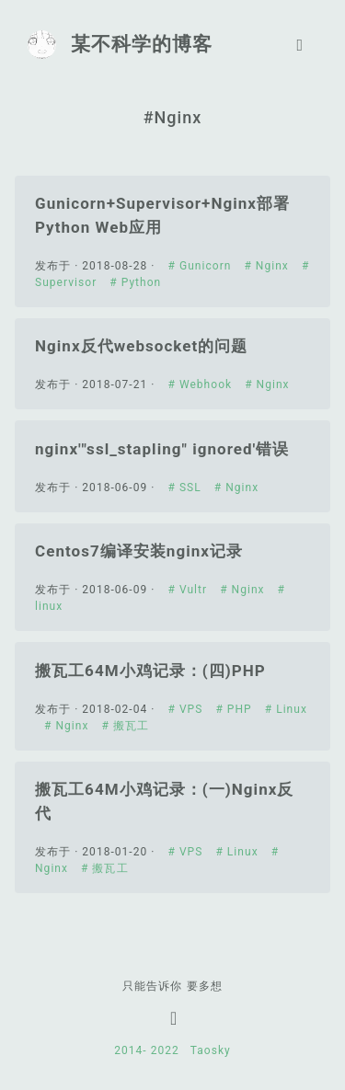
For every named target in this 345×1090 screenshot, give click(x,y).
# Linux (286, 709)
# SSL (186, 487)
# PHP (235, 709)
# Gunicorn (202, 265)
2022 (172, 1050)
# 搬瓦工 (125, 725)
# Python (135, 282)
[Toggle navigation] (299, 44)
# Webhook (202, 384)
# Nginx (268, 265)
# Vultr (190, 589)
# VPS (187, 709)
